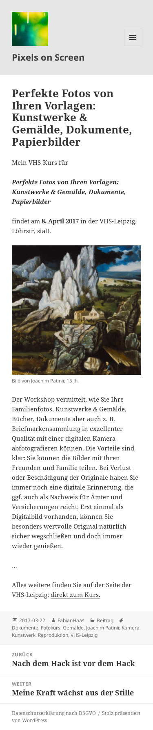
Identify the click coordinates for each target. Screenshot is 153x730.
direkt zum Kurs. (75, 594)
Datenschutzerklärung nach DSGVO (54, 713)
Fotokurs (50, 627)
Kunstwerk (23, 635)
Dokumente (25, 627)
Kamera (131, 627)
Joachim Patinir (102, 627)
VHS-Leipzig (84, 635)
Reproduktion (53, 635)
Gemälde (73, 627)
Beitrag (105, 620)
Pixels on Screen (48, 57)
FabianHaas (71, 620)
